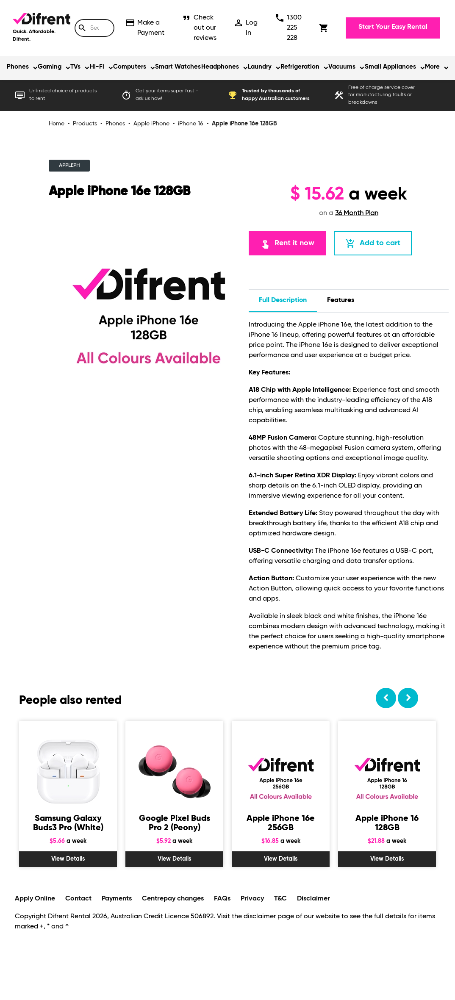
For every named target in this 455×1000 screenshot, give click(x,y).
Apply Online (35, 898)
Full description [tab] (283, 300)
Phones (18, 67)
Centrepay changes (173, 898)
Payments (117, 898)
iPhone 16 (190, 124)
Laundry (260, 67)
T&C (280, 898)
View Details (68, 859)
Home (56, 124)
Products (85, 124)
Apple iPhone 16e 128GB (244, 124)
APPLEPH (69, 165)
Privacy (252, 898)
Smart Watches (178, 67)
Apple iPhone (151, 124)
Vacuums (341, 67)
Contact (78, 898)
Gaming (49, 67)
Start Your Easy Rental (392, 27)
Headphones (220, 67)
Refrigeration (299, 67)
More (432, 67)
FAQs (222, 898)
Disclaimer (313, 898)
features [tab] (340, 300)
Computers (129, 67)
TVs (75, 67)
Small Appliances (390, 67)
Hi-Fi (97, 67)
